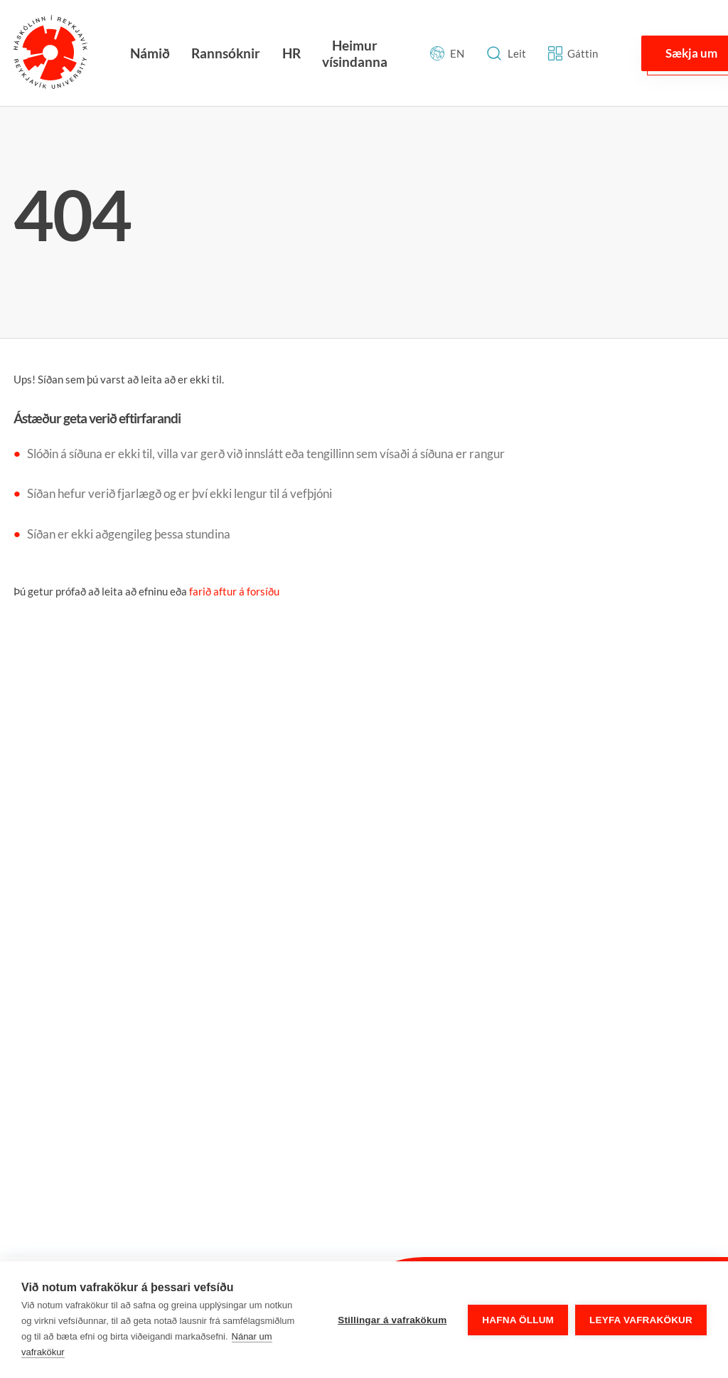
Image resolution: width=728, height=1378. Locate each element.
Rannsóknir (225, 53)
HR (291, 53)
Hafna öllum (518, 1320)
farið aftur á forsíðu (234, 591)
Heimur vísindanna (354, 53)
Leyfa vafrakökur (640, 1320)
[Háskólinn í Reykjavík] (50, 53)
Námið (150, 53)
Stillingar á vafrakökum (392, 1320)
